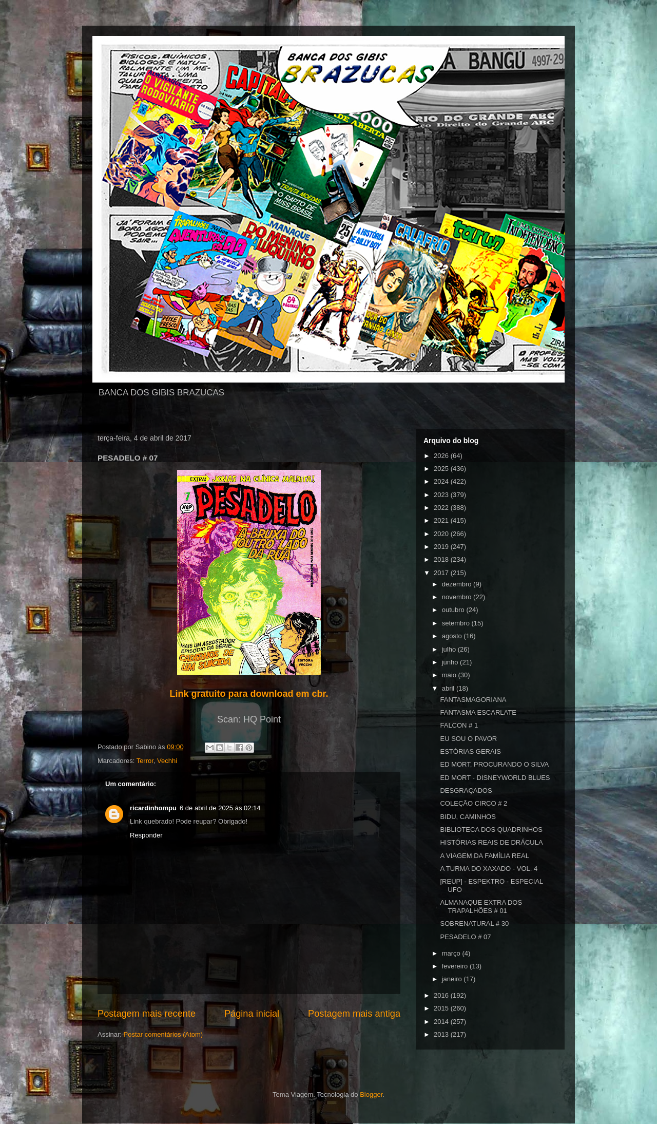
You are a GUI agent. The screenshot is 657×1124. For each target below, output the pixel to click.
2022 (442, 507)
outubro (454, 610)
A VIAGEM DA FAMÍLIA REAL (484, 856)
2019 (442, 546)
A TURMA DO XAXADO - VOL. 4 (488, 868)
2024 (442, 481)
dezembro (457, 584)
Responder (146, 835)
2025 (442, 468)
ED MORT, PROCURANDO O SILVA (494, 764)
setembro (457, 623)
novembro (457, 597)
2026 (442, 456)
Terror (145, 761)
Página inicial (251, 1013)
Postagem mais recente (147, 1013)
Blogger (371, 1094)
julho (450, 649)
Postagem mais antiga (354, 1013)
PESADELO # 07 (465, 937)
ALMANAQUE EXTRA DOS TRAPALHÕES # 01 (481, 907)
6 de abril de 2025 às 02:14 (220, 808)
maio (450, 675)
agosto (453, 636)
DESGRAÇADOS (466, 790)
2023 (442, 495)
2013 (442, 1034)
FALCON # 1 (459, 725)
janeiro (453, 979)
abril (449, 688)
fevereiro (456, 966)
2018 (442, 559)
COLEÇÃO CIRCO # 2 (473, 803)
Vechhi (167, 761)
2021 (442, 520)
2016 (442, 995)
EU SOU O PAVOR (468, 738)
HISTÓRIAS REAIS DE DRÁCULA (491, 842)
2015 (442, 1008)
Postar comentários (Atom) (163, 1034)
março (452, 953)
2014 (442, 1021)
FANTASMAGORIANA (473, 699)
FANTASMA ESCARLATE (478, 712)
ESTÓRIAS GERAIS (470, 751)
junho (451, 662)
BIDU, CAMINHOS (467, 817)
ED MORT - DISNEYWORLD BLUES (495, 778)
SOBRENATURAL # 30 (474, 923)
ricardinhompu (153, 808)
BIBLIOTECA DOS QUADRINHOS (491, 829)
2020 (442, 534)
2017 (442, 573)
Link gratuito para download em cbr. (248, 694)
